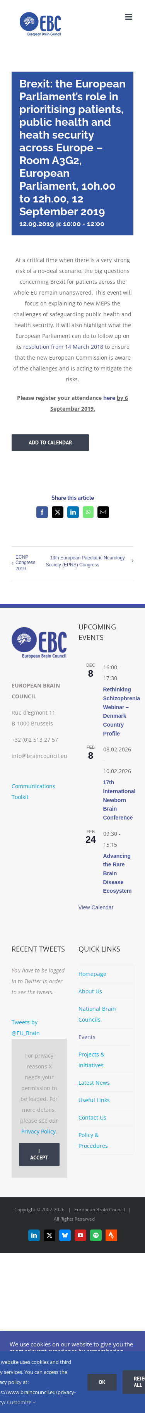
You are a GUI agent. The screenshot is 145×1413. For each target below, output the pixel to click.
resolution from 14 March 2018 (63, 346)
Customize (21, 1402)
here (109, 397)
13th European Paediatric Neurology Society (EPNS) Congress (85, 561)
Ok (102, 1382)
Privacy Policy (38, 1131)
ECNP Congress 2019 (25, 562)
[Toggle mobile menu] (129, 17)
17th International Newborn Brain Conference (119, 800)
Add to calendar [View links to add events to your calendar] (50, 442)
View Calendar (96, 907)
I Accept (39, 1154)
